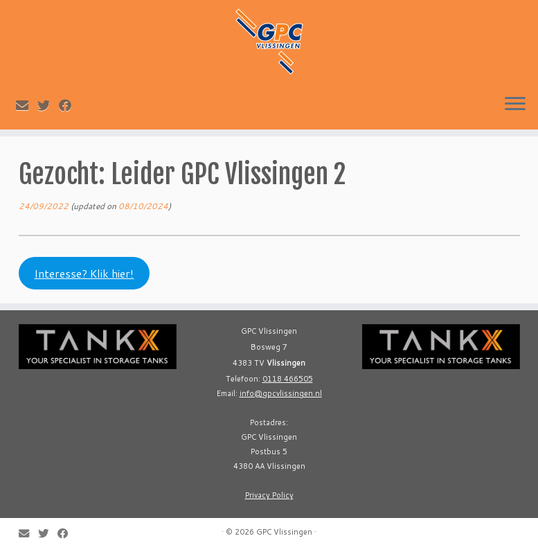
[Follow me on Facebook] (69, 105)
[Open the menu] (515, 104)
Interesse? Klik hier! (84, 273)
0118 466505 (287, 378)
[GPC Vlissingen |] (269, 41)
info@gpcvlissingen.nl (281, 393)
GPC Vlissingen (284, 531)
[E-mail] (26, 105)
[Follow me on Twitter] (48, 105)
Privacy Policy (269, 495)
